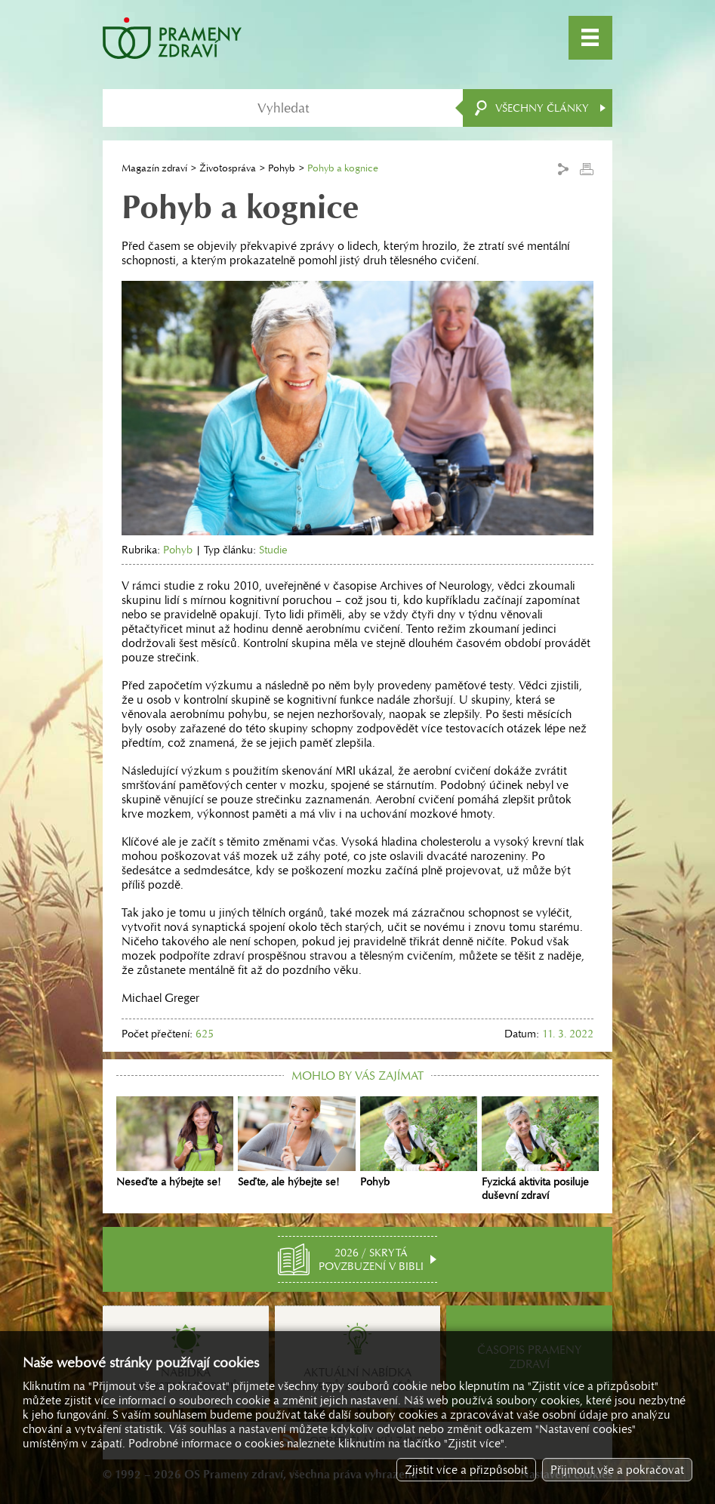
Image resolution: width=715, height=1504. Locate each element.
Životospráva (227, 168)
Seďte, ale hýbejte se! (296, 1142)
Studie (273, 549)
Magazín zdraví (154, 168)
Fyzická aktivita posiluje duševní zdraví (540, 1149)
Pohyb (281, 168)
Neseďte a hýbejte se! (174, 1142)
